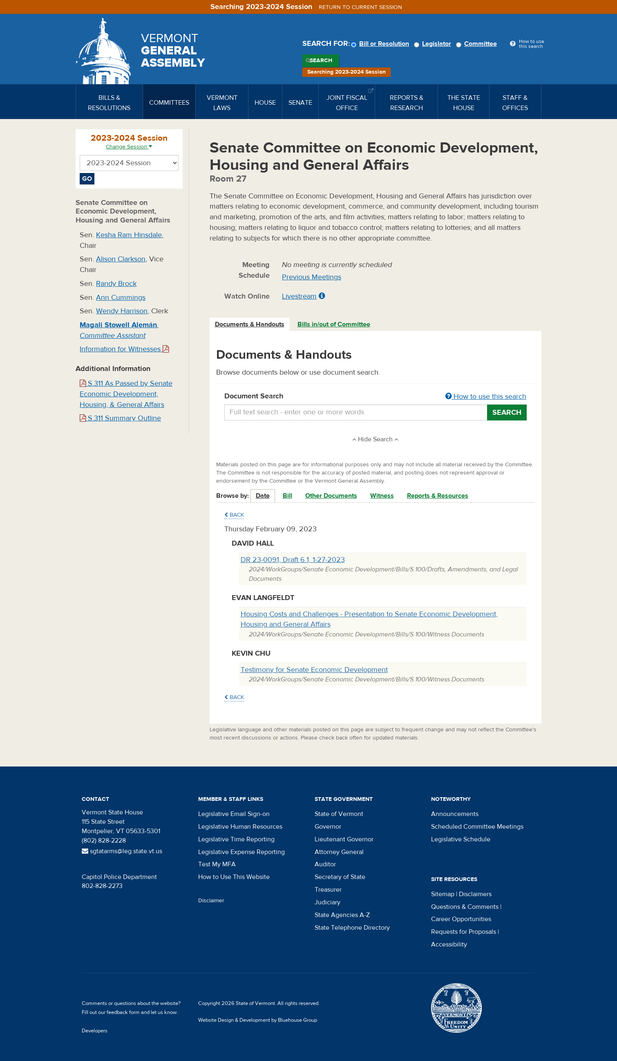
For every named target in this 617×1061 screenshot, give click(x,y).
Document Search (375, 396)
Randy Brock (116, 283)
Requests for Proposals (463, 932)
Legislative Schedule (460, 839)
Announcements (454, 814)
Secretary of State (340, 877)
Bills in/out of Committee (333, 324)
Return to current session (360, 7)
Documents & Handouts (249, 324)
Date (263, 496)
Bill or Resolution (381, 44)
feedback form (123, 1012)
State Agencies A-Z (342, 915)
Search (321, 60)
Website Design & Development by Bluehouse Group (257, 1020)
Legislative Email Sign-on (234, 814)
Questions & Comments (465, 907)
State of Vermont (339, 814)
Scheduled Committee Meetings (477, 827)
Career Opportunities (461, 919)
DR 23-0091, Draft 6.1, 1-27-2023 (293, 559)
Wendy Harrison (122, 311)
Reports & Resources (437, 496)
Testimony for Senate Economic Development (314, 669)
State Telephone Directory (352, 928)
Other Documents (331, 496)
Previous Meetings (311, 277)
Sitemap (442, 894)
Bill (287, 496)
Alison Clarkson (120, 259)
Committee (477, 44)
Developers (94, 1030)
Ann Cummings (120, 297)
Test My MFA (217, 864)
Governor (328, 827)
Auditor (325, 864)
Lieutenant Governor (344, 839)
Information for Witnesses (124, 349)
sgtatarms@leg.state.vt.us (122, 851)
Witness (382, 496)
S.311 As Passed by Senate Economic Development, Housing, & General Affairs (126, 394)
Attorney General (339, 852)
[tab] (250, 324)
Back (234, 515)
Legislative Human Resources (240, 827)
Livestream (299, 296)
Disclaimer (211, 900)
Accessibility (449, 944)
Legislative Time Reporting (236, 839)
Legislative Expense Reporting (241, 852)
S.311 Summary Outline (120, 418)
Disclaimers (475, 894)
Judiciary (327, 902)
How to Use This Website (234, 877)
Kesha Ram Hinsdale (129, 235)
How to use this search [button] (485, 396)
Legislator (433, 44)
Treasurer (328, 890)
